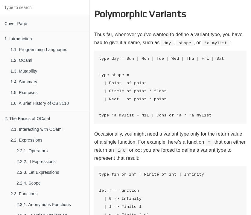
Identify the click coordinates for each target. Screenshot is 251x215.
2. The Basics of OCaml (27, 118)
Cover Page (15, 23)
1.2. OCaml (21, 60)
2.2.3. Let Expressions (37, 172)
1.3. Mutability (23, 71)
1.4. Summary (23, 81)
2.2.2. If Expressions (36, 161)
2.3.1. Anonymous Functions (43, 204)
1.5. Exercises (24, 92)
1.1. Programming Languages (38, 49)
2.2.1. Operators (32, 150)
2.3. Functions (24, 193)
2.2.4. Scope (28, 183)
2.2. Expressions (26, 140)
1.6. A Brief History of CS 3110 (39, 103)
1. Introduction (18, 38)
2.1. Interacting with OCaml (36, 129)
